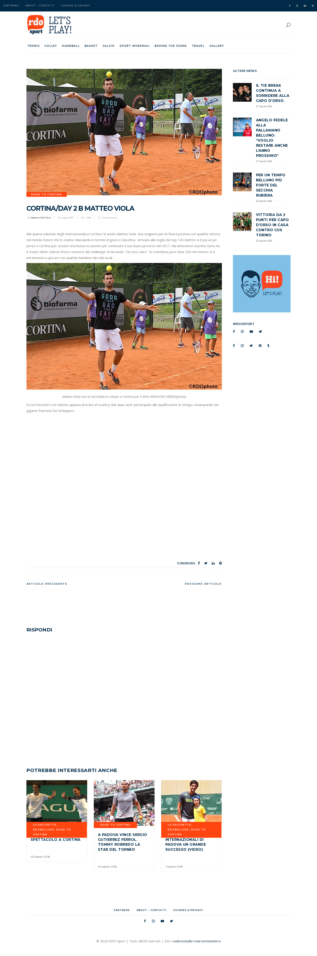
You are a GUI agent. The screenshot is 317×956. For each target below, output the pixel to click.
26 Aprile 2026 (264, 201)
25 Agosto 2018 (40, 856)
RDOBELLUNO (43, 829)
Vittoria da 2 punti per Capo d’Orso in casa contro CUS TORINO (272, 225)
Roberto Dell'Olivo (41, 217)
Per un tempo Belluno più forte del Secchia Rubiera (271, 185)
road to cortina (46, 194)
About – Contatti (40, 5)
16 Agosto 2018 (107, 866)
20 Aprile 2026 (264, 240)
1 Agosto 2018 (174, 866)
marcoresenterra (208, 941)
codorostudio (182, 941)
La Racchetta (44, 824)
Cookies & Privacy (75, 5)
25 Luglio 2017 (66, 217)
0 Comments (109, 217)
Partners (11, 5)
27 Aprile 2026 (264, 106)
